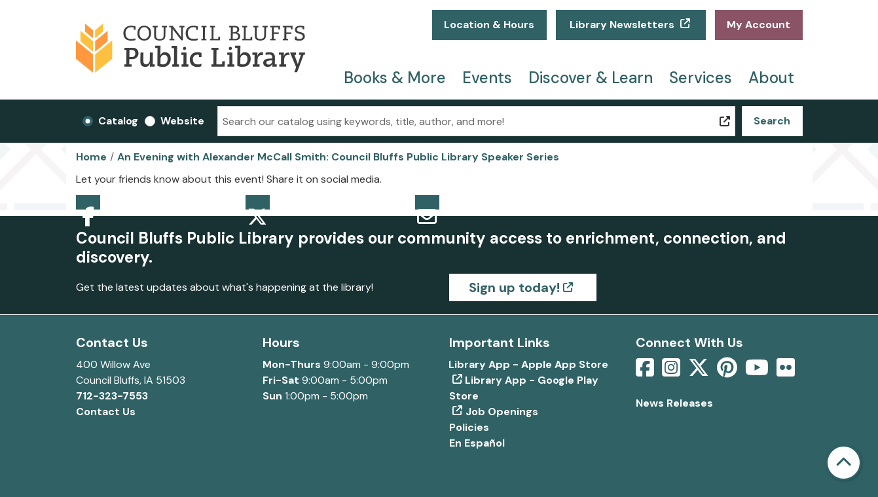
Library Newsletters (622, 24)
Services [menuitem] (700, 77)
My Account (758, 24)
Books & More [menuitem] (395, 77)
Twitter (258, 202)
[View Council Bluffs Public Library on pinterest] (728, 371)
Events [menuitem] (487, 77)
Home (91, 157)
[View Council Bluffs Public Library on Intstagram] (672, 371)
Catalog (118, 121)
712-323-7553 (112, 396)
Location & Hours (489, 24)
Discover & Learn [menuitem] (590, 77)
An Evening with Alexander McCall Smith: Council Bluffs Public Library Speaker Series (338, 157)
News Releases (674, 403)
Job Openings (502, 411)
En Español (477, 443)
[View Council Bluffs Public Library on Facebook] (646, 371)
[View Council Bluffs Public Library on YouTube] (758, 371)
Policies (469, 427)
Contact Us (106, 411)
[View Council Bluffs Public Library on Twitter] (700, 371)
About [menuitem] (771, 77)
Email (427, 202)
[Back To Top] (844, 463)
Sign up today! (514, 287)
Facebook (88, 202)
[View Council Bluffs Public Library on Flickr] (786, 371)
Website (182, 121)
